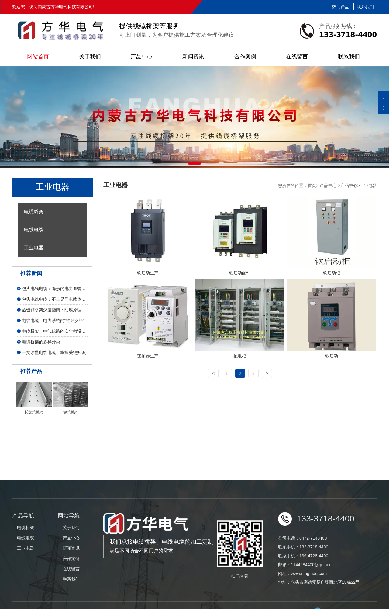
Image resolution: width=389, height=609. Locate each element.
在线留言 (297, 57)
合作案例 (245, 57)
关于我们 (90, 57)
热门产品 (340, 6)
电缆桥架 (33, 211)
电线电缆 (33, 229)
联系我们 (365, 6)
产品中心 (142, 57)
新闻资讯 (193, 57)
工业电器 (33, 247)
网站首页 (38, 57)
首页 (312, 185)
